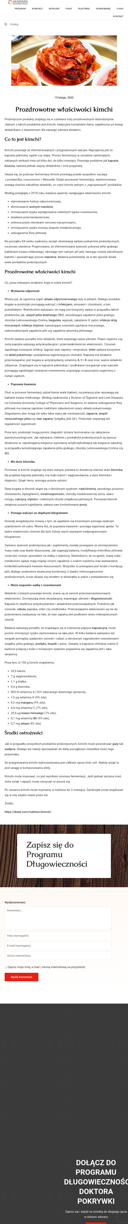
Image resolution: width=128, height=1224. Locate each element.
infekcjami (65, 304)
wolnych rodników (41, 207)
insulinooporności (52, 494)
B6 (35, 718)
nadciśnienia (87, 489)
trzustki (52, 644)
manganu (27, 702)
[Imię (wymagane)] (58, 935)
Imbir (92, 349)
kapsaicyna (99, 628)
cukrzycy (20, 499)
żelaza (25, 723)
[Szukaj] (64, 24)
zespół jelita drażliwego (41, 315)
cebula (21, 609)
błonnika (116, 470)
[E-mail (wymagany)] (58, 945)
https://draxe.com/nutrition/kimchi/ (28, 812)
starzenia (50, 257)
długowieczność (101, 598)
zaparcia (91, 413)
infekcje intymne (32, 325)
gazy (115, 744)
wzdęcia (10, 749)
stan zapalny (44, 419)
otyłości (32, 499)
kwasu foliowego (32, 713)
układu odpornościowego (60, 299)
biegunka (55, 320)
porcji (83, 504)
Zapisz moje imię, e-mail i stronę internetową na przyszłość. (47, 967)
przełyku (40, 644)
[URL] (58, 955)
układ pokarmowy (20, 355)
